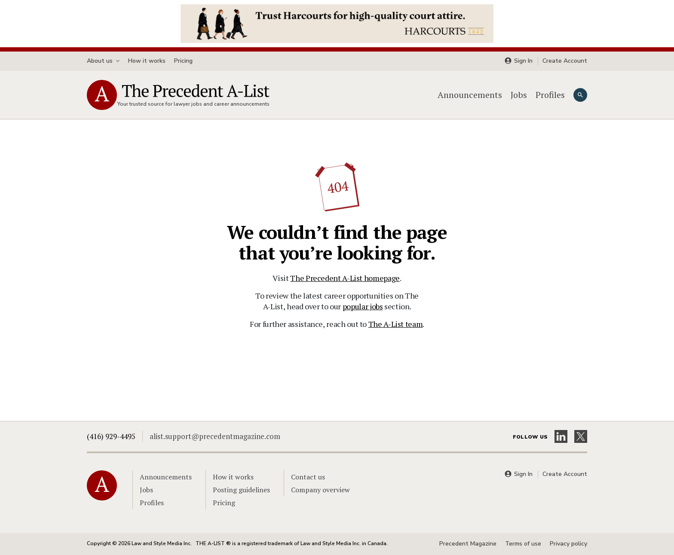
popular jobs (363, 306)
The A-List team (395, 324)
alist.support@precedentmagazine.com (215, 436)
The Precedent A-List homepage (345, 278)
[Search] (580, 95)
